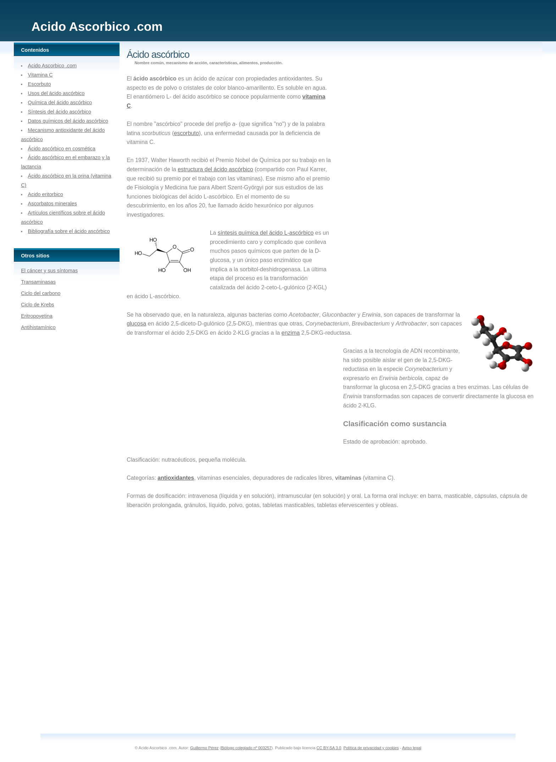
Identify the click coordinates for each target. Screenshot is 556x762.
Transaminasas (38, 282)
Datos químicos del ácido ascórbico (68, 121)
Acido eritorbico (45, 194)
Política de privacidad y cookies (371, 748)
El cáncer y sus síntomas (49, 270)
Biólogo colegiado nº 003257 (246, 748)
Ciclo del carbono (40, 293)
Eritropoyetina (36, 316)
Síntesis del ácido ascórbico (59, 112)
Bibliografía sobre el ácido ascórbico (69, 231)
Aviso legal (411, 748)
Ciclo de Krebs (37, 304)
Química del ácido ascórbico (60, 102)
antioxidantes (175, 478)
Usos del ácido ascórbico (56, 93)
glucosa (136, 324)
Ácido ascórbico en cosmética (61, 148)
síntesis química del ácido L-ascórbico (265, 233)
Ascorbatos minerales (52, 203)
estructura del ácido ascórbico (215, 169)
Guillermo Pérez (204, 748)
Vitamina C (40, 75)
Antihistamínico (38, 327)
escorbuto (186, 133)
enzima (291, 333)
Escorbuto (39, 84)
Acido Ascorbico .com (52, 65)
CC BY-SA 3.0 (328, 748)
